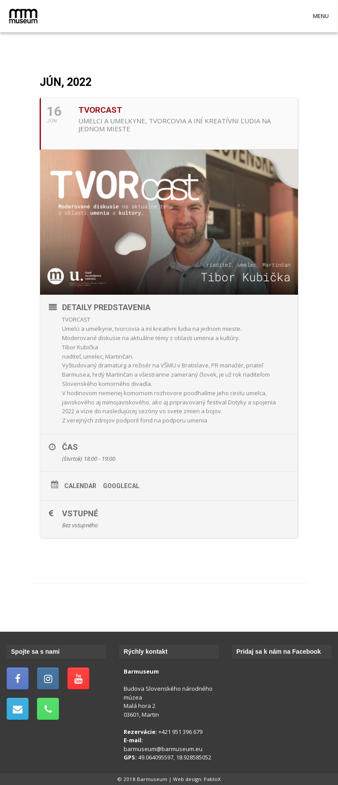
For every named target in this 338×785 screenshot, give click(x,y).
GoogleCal (121, 485)
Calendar (80, 485)
